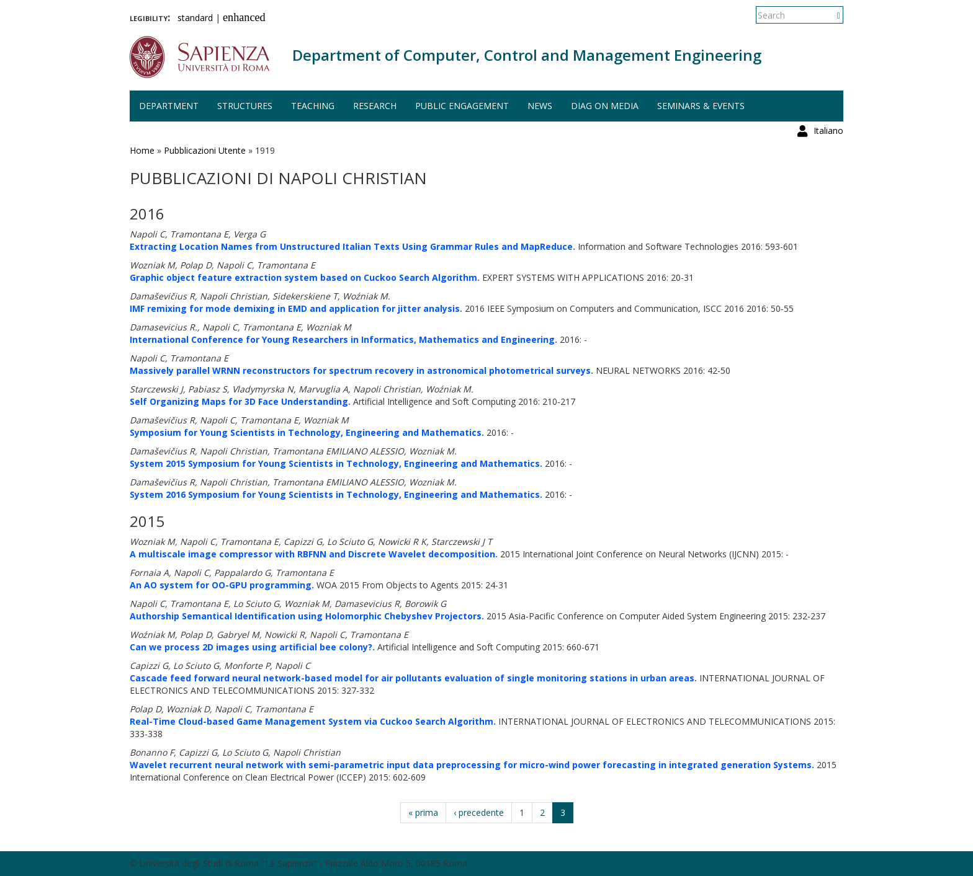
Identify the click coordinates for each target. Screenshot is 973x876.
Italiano (828, 15)
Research (375, 106)
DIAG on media (605, 106)
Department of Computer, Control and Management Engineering (526, 55)
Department (169, 106)
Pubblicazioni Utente (205, 150)
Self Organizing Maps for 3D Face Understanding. (240, 401)
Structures (244, 106)
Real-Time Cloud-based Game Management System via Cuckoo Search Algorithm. (313, 721)
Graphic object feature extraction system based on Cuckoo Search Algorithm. (305, 277)
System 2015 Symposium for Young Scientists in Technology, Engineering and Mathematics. (336, 463)
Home (142, 150)
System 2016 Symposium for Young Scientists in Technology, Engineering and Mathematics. (336, 494)
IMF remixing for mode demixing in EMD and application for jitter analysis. (296, 308)
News (539, 106)
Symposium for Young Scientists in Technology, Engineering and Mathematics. (307, 432)
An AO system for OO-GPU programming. (222, 585)
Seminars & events (701, 106)
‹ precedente (479, 812)
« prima (423, 812)
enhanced (244, 17)
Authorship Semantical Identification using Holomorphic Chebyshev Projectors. (307, 616)
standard (195, 18)
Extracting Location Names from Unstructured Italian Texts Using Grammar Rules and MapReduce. (352, 246)
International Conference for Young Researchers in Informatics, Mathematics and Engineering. (343, 339)
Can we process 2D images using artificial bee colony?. (252, 647)
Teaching (312, 106)
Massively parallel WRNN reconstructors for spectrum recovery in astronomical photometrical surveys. (361, 370)
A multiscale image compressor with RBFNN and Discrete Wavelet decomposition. (314, 554)
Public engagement (462, 106)
